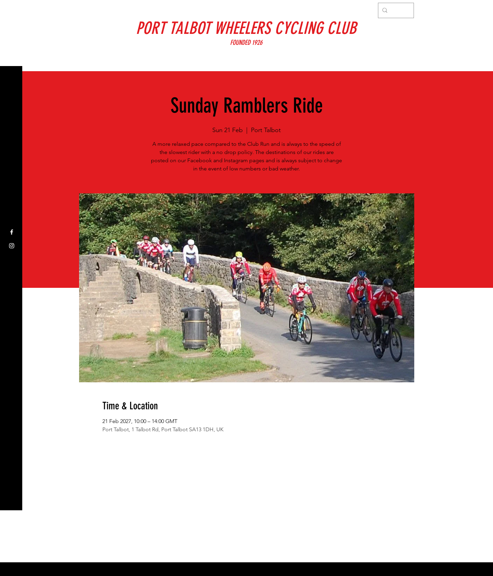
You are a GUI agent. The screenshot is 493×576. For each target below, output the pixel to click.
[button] (12, 10)
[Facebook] (11, 232)
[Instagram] (11, 245)
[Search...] (395, 10)
